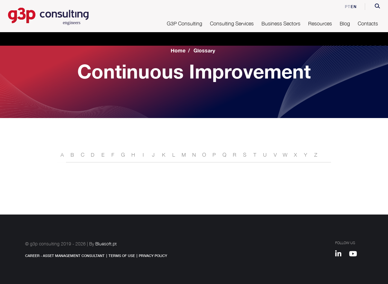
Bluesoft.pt (106, 243)
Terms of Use (122, 255)
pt (343, 6)
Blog (345, 23)
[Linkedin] (341, 254)
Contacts (368, 23)
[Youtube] (355, 254)
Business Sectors (280, 23)
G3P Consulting (184, 23)
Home (178, 50)
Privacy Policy (153, 255)
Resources (320, 23)
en (354, 6)
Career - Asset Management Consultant (65, 255)
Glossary (204, 50)
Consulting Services (232, 23)
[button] (377, 6)
